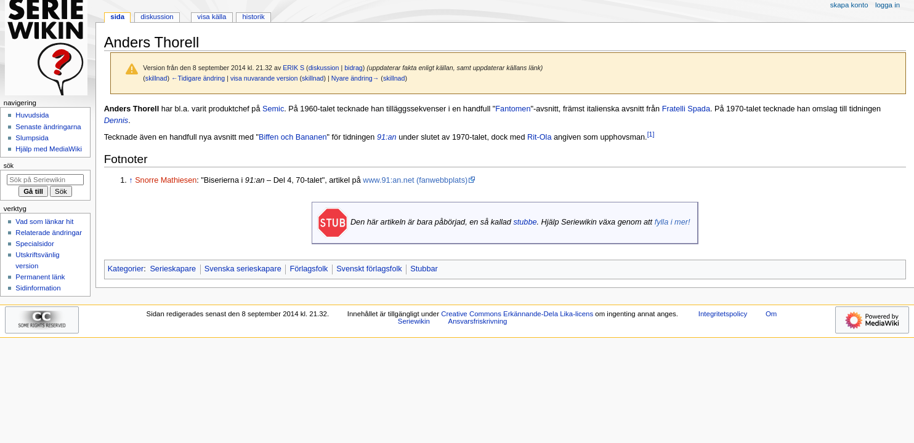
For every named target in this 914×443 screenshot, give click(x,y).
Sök (9, 165)
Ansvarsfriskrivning (478, 321)
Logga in (887, 5)
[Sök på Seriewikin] (45, 179)
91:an (387, 137)
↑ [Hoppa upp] (130, 180)
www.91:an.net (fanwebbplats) (415, 180)
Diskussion (156, 16)
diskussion (324, 67)
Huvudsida (32, 115)
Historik (254, 16)
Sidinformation (37, 288)
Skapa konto (849, 5)
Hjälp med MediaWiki (48, 149)
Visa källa (211, 16)
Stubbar (423, 269)
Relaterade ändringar (48, 232)
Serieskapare (173, 269)
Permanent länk (40, 277)
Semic (273, 109)
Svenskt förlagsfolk (369, 269)
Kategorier (126, 269)
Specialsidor (34, 243)
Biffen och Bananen (293, 137)
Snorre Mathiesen (165, 180)
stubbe (524, 222)
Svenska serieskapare (242, 269)
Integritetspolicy (722, 313)
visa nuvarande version (264, 78)
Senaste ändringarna (48, 126)
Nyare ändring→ (355, 78)
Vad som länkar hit (44, 221)
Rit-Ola (539, 137)
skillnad (156, 78)
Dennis (116, 120)
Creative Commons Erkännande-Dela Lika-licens (517, 313)
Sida (117, 16)
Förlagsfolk (308, 269)
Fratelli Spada (686, 109)
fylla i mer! (672, 222)
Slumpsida (31, 138)
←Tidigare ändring (198, 78)
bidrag (353, 67)
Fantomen (512, 109)
